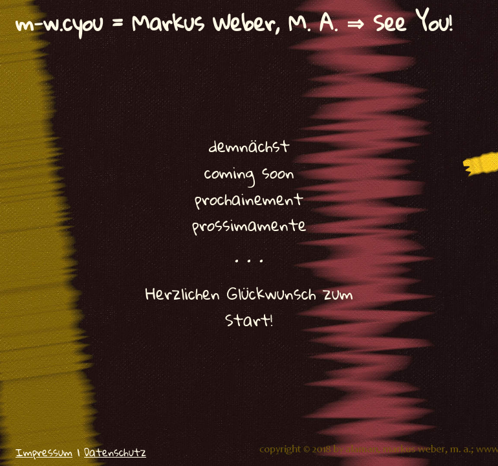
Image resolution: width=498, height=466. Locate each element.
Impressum (44, 452)
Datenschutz (115, 452)
